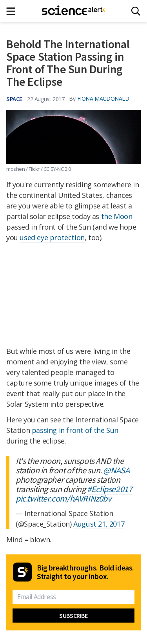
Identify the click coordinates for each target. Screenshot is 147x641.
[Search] (136, 11)
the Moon (116, 216)
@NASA (116, 470)
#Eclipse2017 (109, 488)
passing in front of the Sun (75, 430)
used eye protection (52, 237)
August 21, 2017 (98, 524)
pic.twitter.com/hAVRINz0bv (63, 498)
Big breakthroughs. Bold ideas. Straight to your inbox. (85, 572)
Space (14, 99)
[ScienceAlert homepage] (73, 11)
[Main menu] (13, 11)
